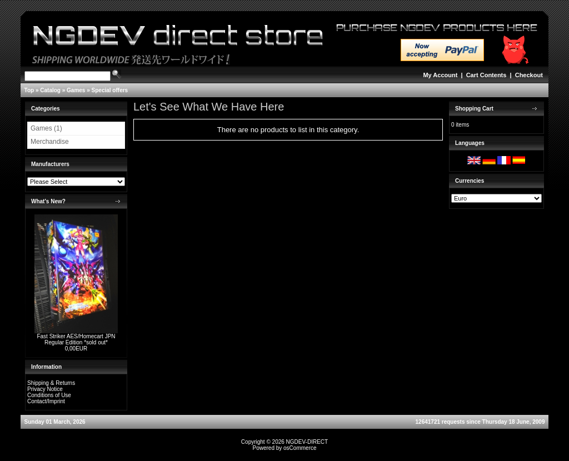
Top (29, 90)
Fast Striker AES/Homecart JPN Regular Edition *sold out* (76, 339)
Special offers (110, 90)
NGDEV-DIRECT (307, 442)
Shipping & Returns (51, 383)
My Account (440, 75)
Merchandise (50, 142)
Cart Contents (486, 75)
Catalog (50, 90)
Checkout (529, 75)
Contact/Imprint (46, 401)
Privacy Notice (45, 389)
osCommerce (299, 448)
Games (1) (46, 128)
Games (76, 90)
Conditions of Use (49, 395)
